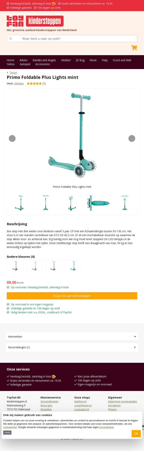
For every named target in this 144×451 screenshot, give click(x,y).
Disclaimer (114, 405)
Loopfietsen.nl (83, 405)
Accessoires (42, 64)
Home (10, 60)
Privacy (112, 409)
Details (7, 432)
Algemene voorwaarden (122, 401)
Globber (66, 60)
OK (136, 433)
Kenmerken (15, 336)
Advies (23, 60)
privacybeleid (106, 427)
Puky (105, 60)
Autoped (25, 64)
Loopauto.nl (81, 409)
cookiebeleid (10, 427)
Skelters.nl (80, 401)
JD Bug (80, 60)
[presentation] (12, 138)
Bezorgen (46, 405)
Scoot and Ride (122, 60)
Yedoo (11, 64)
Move (93, 60)
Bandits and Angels (44, 60)
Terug (12, 72)
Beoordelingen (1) (19, 347)
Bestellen (46, 409)
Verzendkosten (49, 401)
